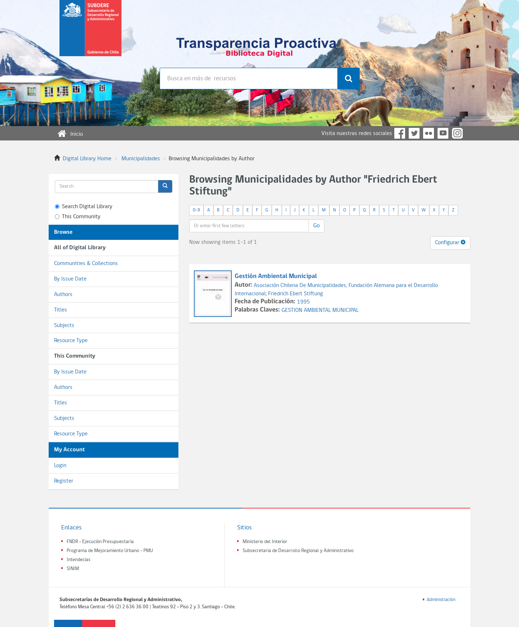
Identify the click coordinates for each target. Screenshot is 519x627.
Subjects (64, 325)
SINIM (73, 569)
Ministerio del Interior (265, 542)
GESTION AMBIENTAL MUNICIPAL (320, 310)
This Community (78, 217)
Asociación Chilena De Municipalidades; (301, 285)
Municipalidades (140, 159)
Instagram (457, 133)
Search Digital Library (83, 207)
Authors (63, 294)
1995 (303, 302)
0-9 (196, 210)
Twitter (414, 133)
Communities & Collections (86, 264)
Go (316, 226)
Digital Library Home (87, 159)
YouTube (443, 133)
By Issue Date (70, 279)
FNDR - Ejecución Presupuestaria (100, 542)
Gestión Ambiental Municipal (276, 276)
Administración (441, 599)
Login (60, 466)
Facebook (399, 133)
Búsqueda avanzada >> (186, 97)
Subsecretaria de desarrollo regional (90, 34)
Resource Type (71, 341)
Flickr (428, 133)
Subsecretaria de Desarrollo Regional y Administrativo (298, 551)
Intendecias (78, 560)
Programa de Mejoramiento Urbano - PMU (110, 551)
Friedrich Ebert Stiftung (295, 294)
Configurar (450, 242)
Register (63, 481)
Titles (60, 310)
